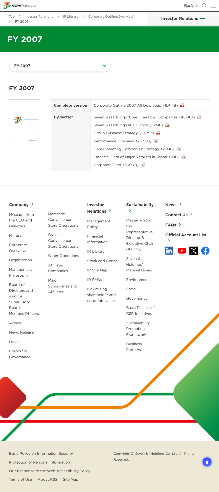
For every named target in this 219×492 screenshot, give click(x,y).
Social (131, 289)
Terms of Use (20, 479)
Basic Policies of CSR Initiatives (140, 310)
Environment (137, 279)
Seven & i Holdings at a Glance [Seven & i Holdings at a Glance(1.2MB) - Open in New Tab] (128, 125)
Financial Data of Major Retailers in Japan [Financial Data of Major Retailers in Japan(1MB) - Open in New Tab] (136, 157)
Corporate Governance (19, 354)
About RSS (47, 479)
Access (15, 323)
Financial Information (97, 239)
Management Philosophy (20, 272)
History (15, 235)
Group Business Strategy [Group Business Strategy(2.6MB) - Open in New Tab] (124, 133)
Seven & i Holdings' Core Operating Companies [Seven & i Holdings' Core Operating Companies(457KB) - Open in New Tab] (144, 117)
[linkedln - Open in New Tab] (170, 251)
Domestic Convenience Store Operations (63, 220)
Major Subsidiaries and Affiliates (62, 286)
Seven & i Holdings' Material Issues (139, 264)
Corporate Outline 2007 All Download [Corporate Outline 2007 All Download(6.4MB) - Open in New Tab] (136, 105)
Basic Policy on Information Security (41, 453)
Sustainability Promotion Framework (138, 329)
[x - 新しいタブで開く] (193, 251)
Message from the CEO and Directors (21, 220)
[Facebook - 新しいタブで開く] (205, 251)
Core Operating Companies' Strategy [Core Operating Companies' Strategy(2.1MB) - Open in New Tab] (134, 149)
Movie (14, 341)
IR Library (96, 251)
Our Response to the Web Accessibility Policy (49, 470)
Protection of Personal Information (39, 462)
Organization (20, 260)
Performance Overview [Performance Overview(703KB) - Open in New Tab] (122, 141)
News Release (21, 332)
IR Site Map (97, 270)
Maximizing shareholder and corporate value (101, 295)
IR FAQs (94, 279)
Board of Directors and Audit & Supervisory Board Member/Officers (24, 299)
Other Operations (63, 255)
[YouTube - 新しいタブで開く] (182, 251)
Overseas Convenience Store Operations (63, 240)
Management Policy (98, 224)
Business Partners (134, 346)
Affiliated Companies (58, 268)
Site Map (70, 479)
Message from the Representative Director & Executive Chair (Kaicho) (140, 234)
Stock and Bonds (102, 261)
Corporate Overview (18, 247)
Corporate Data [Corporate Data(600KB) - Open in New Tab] (116, 164)
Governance (136, 298)
